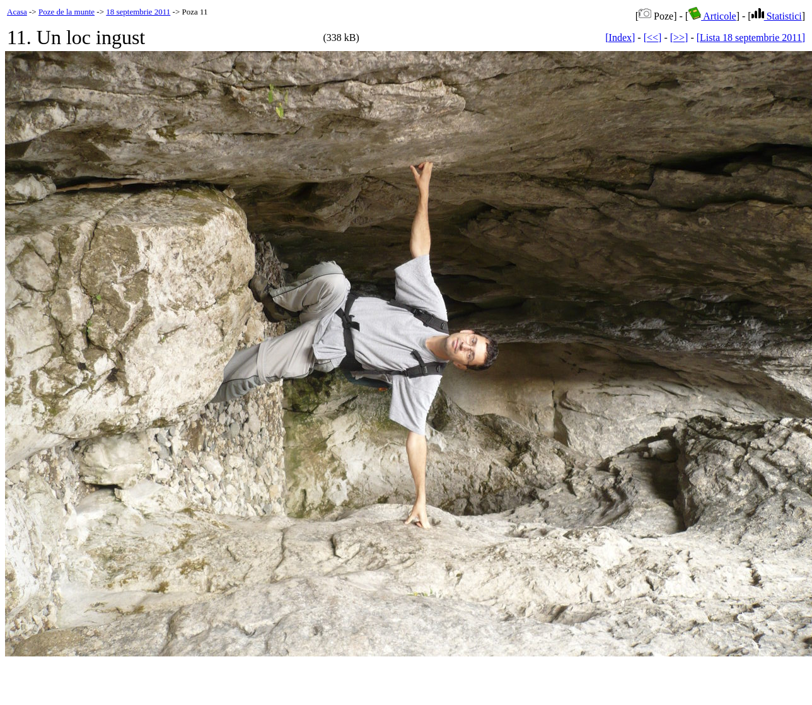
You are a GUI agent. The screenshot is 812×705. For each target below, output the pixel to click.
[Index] (620, 37)
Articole (712, 16)
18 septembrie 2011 (138, 11)
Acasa (17, 11)
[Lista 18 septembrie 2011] (751, 37)
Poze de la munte (66, 11)
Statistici (776, 16)
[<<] (653, 37)
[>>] (679, 37)
